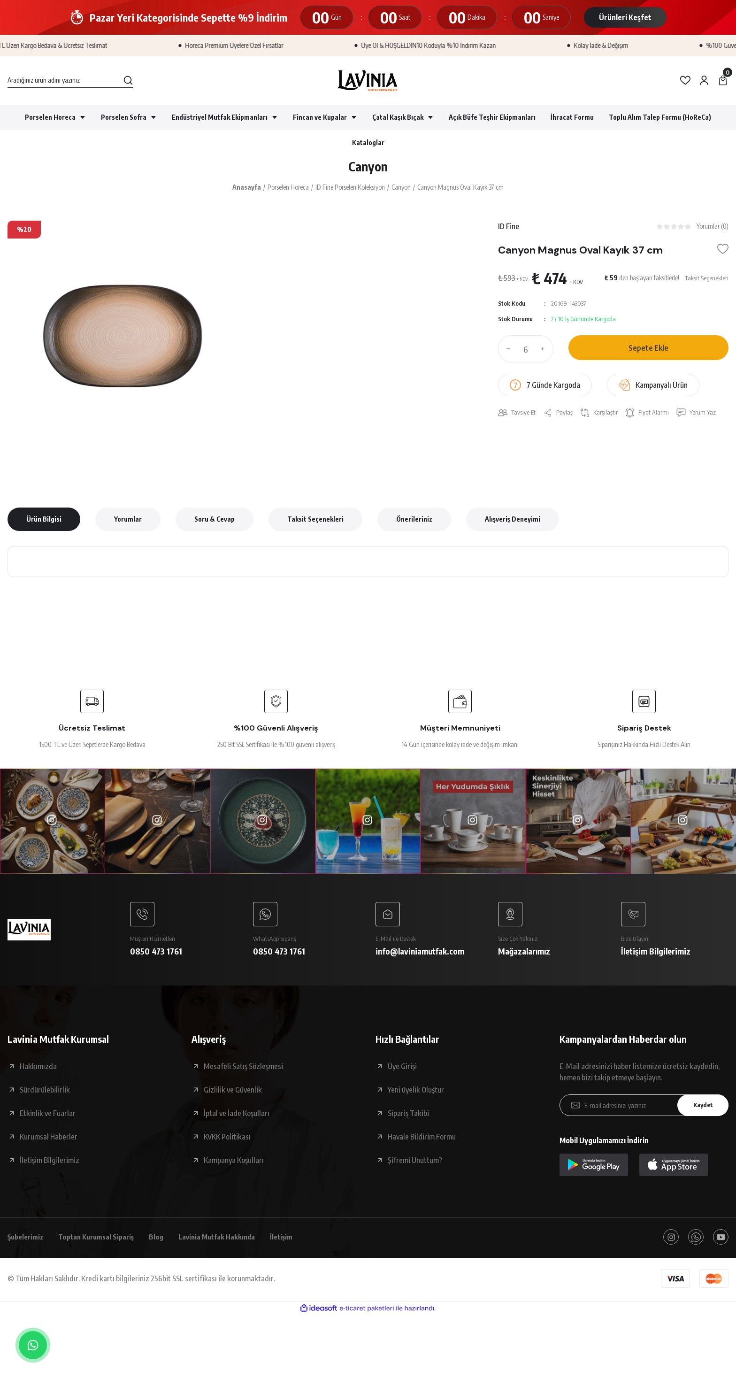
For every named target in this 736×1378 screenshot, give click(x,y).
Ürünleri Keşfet (625, 17)
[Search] (70, 80)
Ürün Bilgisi (43, 521)
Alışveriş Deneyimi (512, 521)
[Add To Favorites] (722, 252)
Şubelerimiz (27, 1241)
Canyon (368, 167)
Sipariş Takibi (408, 1117)
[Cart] (722, 80)
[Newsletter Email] (644, 1109)
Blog (166, 1241)
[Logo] (368, 80)
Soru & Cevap (214, 521)
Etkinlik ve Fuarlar (48, 1117)
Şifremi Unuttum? (415, 1164)
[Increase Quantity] (545, 352)
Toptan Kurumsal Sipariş (103, 1241)
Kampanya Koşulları (234, 1164)
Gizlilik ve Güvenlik (233, 1093)
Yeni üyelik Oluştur (416, 1093)
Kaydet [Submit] (701, 1109)
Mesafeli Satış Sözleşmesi (243, 1070)
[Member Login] (704, 80)
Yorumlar (128, 521)
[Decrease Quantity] (506, 352)
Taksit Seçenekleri (315, 521)
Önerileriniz (414, 521)
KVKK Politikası (227, 1140)
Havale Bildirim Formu (422, 1140)
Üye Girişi (402, 1070)
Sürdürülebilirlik (45, 1093)
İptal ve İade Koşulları (236, 1117)
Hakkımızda (38, 1070)
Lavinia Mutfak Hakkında (229, 1241)
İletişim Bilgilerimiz (49, 1164)
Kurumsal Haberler (48, 1140)
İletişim (297, 1241)
